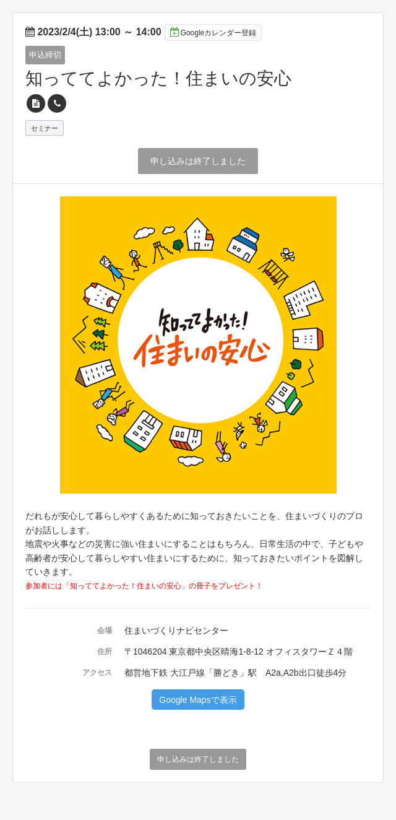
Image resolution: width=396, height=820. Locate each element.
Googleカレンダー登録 (213, 32)
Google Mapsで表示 (197, 700)
